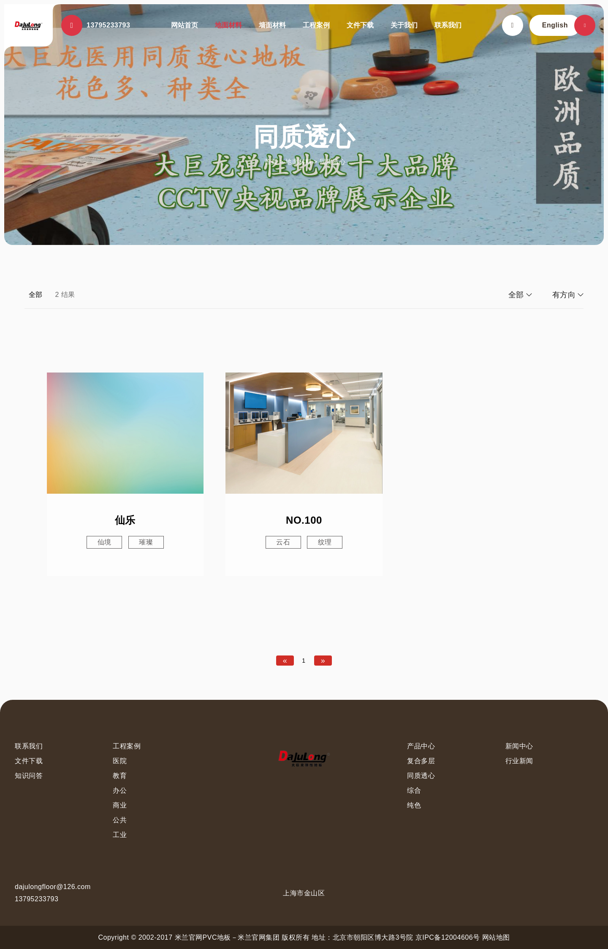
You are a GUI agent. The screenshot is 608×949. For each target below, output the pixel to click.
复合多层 (421, 760)
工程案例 (316, 25)
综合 (414, 790)
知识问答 (29, 775)
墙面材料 (272, 25)
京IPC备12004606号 (447, 937)
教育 (120, 775)
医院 (120, 760)
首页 (270, 161)
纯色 (414, 805)
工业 (120, 834)
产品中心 (421, 746)
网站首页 (184, 25)
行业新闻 (519, 760)
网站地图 (496, 937)
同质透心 (333, 161)
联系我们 (447, 25)
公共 (120, 820)
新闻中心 (519, 746)
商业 (120, 805)
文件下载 (360, 25)
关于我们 (404, 25)
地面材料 (228, 25)
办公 (120, 790)
